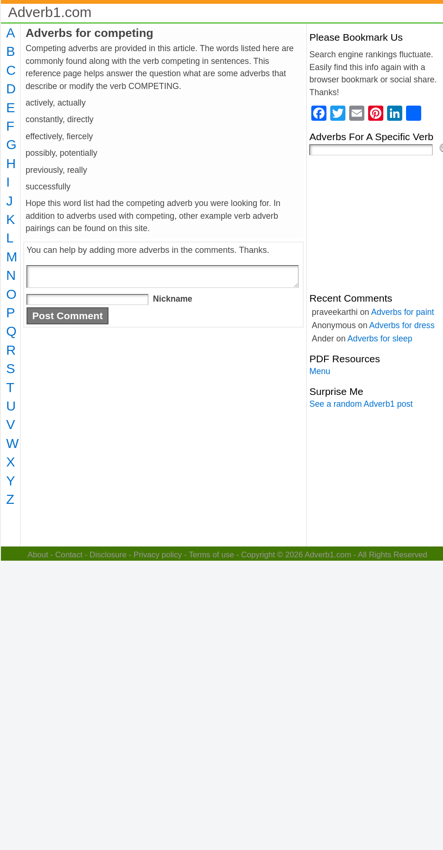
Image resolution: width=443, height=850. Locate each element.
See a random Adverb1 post (361, 404)
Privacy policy (158, 554)
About (37, 554)
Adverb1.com (49, 12)
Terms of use (211, 554)
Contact (69, 554)
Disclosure (108, 554)
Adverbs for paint (402, 312)
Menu (319, 371)
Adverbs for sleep (379, 338)
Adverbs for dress (401, 325)
